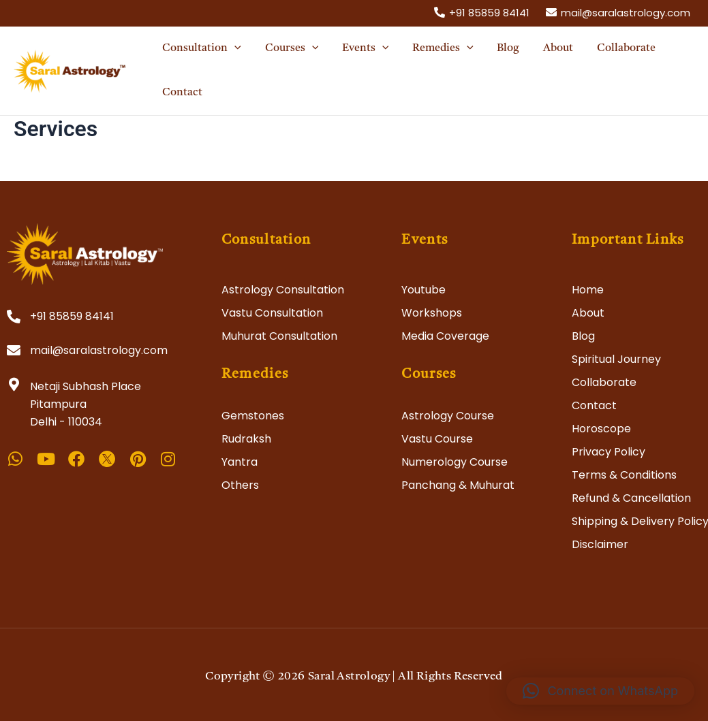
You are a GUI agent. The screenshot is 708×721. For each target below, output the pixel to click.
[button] (600, 691)
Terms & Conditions (624, 475)
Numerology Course (454, 462)
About (588, 313)
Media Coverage (445, 336)
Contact (594, 405)
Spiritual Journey (616, 359)
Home (588, 290)
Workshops (431, 313)
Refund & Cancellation (631, 498)
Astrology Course (447, 415)
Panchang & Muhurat (457, 485)
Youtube (423, 290)
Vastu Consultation (272, 313)
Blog (583, 336)
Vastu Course (437, 439)
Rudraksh (246, 439)
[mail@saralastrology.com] (618, 12)
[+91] (482, 12)
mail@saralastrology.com (99, 350)
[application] (234, 49)
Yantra (239, 462)
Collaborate (604, 382)
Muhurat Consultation (279, 336)
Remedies (254, 374)
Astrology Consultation (282, 290)
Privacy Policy (608, 452)
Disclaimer (600, 544)
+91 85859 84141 (72, 316)
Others (240, 485)
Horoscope (601, 428)
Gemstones (252, 415)
